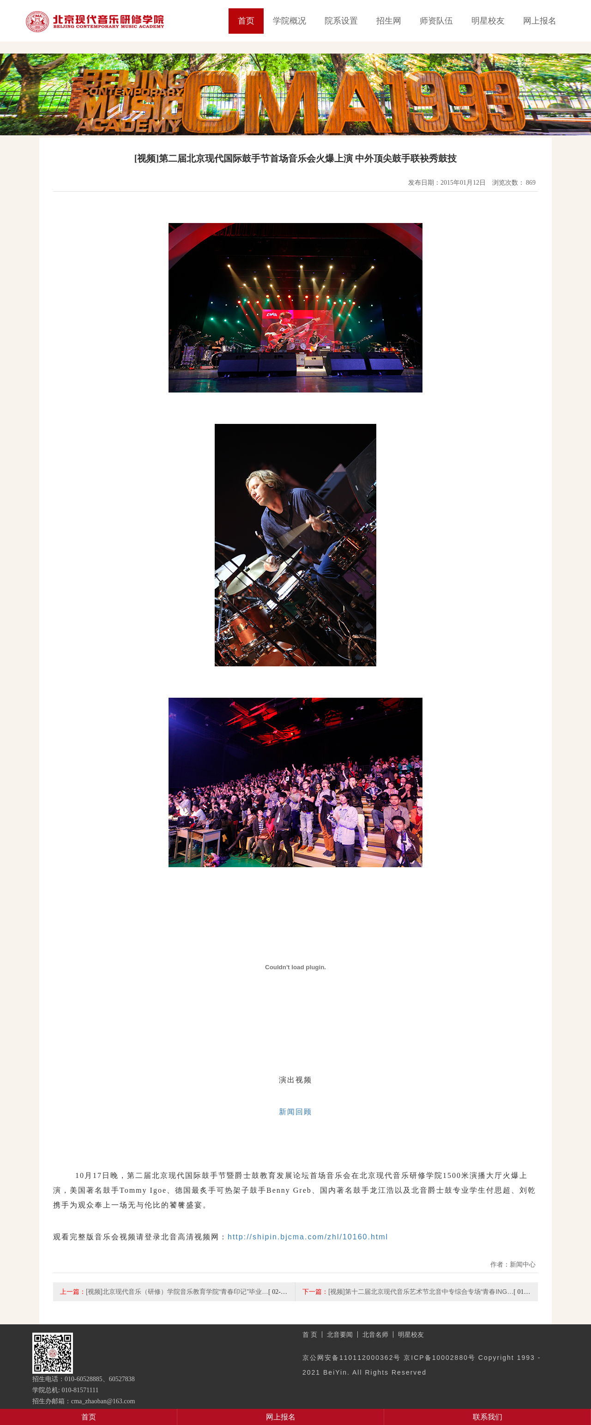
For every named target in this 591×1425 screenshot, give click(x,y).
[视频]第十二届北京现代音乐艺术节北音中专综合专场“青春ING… (420, 1291)
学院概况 (289, 20)
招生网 (388, 20)
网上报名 (539, 20)
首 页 (309, 1334)
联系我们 (487, 1417)
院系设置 (341, 20)
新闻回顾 (295, 1112)
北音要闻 (340, 1334)
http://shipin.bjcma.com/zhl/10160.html (308, 1237)
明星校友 (488, 20)
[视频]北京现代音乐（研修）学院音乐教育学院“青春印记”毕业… (177, 1291)
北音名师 (375, 1334)
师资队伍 (436, 20)
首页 (246, 20)
